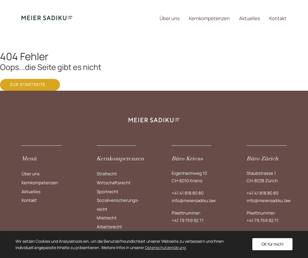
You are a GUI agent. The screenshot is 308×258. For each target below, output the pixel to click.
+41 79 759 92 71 (188, 220)
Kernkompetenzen (209, 18)
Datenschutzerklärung (165, 247)
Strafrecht (107, 174)
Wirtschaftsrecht (114, 183)
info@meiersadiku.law (194, 201)
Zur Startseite (27, 84)
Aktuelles (249, 18)
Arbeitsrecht (109, 227)
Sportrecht (107, 192)
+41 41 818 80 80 (188, 193)
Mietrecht (107, 218)
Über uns (170, 18)
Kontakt (277, 18)
